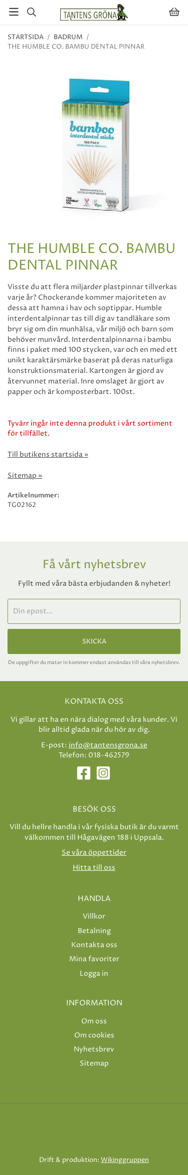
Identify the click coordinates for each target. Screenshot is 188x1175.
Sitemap (94, 1063)
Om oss (94, 1021)
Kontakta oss (94, 945)
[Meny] (14, 12)
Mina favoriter (94, 959)
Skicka (94, 641)
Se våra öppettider (94, 852)
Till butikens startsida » (48, 455)
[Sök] (31, 12)
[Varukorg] (174, 12)
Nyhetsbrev (94, 1049)
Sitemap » (25, 476)
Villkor (94, 916)
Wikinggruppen (125, 1159)
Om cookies (94, 1035)
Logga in (94, 973)
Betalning (94, 931)
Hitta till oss (94, 867)
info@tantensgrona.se (108, 745)
